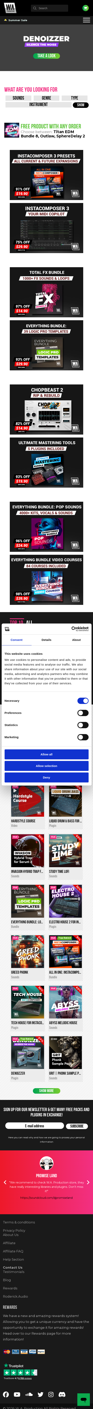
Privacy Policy (14, 1243)
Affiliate (9, 1256)
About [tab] (76, 639)
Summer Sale (16, 20)
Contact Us (13, 1280)
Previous (5, 1195)
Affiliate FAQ (13, 1264)
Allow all (46, 754)
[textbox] (49, 8)
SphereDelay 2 (70, 136)
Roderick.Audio (15, 1309)
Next (88, 1195)
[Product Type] (18, 98)
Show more (46, 1103)
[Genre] (47, 98)
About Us (11, 1248)
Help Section (13, 1272)
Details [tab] (46, 639)
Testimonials (13, 1285)
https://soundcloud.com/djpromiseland (46, 1210)
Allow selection (46, 766)
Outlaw (47, 136)
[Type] (75, 98)
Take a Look (46, 56)
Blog (7, 1293)
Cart (85, 8)
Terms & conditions (19, 1235)
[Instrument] (38, 104)
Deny (46, 777)
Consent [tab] (17, 639)
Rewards (10, 1301)
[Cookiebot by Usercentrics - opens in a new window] (71, 628)
